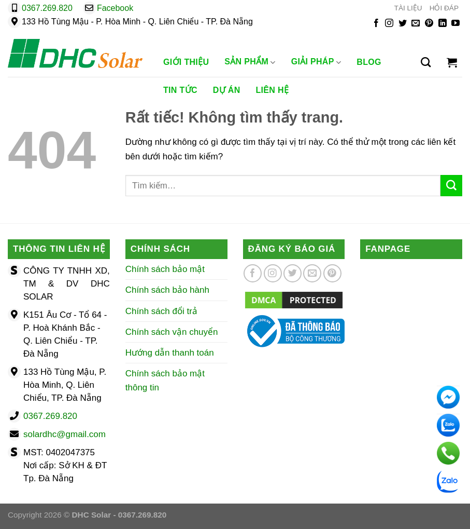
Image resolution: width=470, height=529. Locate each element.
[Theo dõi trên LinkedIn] (442, 23)
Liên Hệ (272, 90)
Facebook (115, 8)
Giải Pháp (316, 62)
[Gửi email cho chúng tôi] (415, 23)
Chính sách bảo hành (167, 290)
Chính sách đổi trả (161, 311)
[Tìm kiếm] (426, 62)
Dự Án (226, 90)
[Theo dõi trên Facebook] (376, 23)
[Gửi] (451, 186)
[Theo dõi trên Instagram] (389, 23)
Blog (369, 62)
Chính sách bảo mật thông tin (165, 380)
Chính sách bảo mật (165, 269)
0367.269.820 (47, 8)
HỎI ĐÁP (444, 8)
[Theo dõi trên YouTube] (455, 23)
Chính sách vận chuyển (171, 332)
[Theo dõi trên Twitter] (402, 23)
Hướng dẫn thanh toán (169, 353)
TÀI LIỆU (408, 8)
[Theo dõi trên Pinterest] (429, 23)
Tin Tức (180, 90)
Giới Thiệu (186, 62)
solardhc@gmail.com (64, 434)
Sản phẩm (249, 62)
